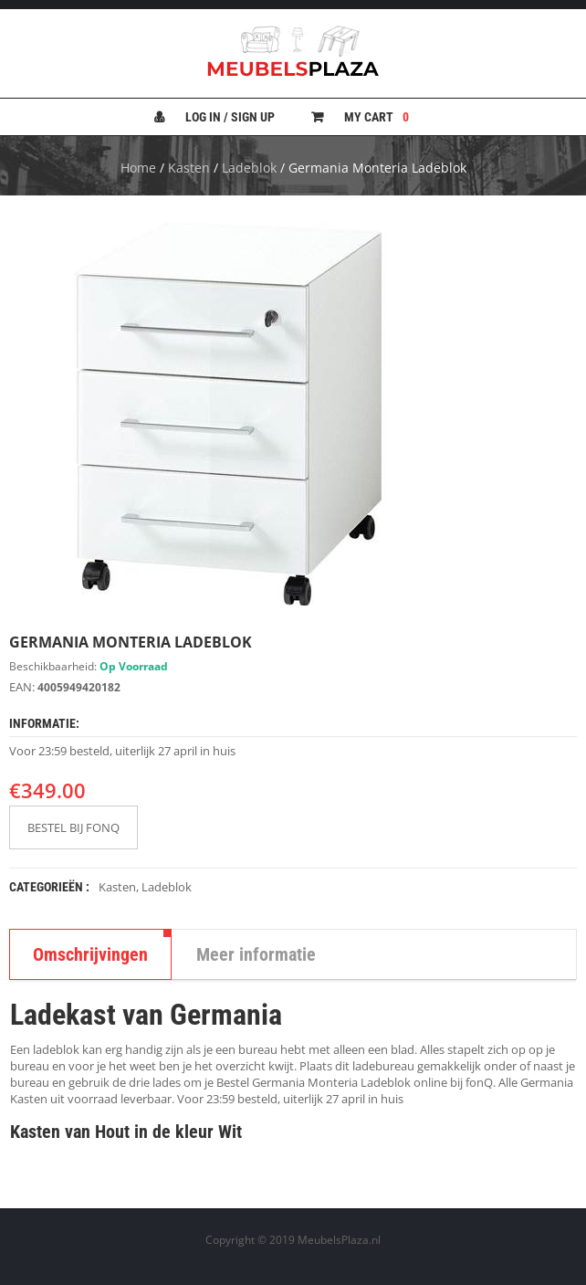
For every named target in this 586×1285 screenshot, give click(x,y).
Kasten (189, 167)
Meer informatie (256, 954)
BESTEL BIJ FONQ (73, 827)
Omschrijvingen (90, 954)
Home (138, 167)
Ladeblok (249, 167)
